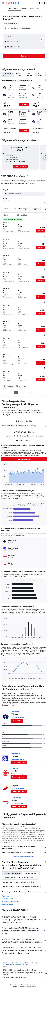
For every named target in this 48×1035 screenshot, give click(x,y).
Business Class (7, 899)
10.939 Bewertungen (18, 774)
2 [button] (19, 392)
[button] (3, 3)
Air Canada (14, 768)
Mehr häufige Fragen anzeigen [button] (24, 856)
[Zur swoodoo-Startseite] (13, 3)
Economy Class (7, 904)
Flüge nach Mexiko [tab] (9, 877)
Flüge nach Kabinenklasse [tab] (12, 873)
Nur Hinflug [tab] (40, 74)
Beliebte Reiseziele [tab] (27, 882)
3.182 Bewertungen (17, 788)
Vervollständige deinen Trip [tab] (28, 877)
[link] (20, 166)
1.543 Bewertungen (17, 717)
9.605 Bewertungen (17, 759)
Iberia (12, 783)
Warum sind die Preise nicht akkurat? (25, 977)
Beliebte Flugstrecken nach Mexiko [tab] (27, 886)
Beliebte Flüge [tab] (8, 886)
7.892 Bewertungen (17, 803)
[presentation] (12, 19)
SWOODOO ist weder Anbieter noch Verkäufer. (25, 970)
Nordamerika (19, 985)
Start (11, 985)
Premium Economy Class (10, 901)
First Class (6, 896)
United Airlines (16, 753)
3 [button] (23, 392)
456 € (6, 16)
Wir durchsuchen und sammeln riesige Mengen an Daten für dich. (25, 974)
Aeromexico (15, 711)
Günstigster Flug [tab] (7, 74)
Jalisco (33, 985)
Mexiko (27, 985)
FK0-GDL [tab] (19, 421)
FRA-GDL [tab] (29, 421)
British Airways (16, 797)
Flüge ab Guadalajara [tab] (31, 873)
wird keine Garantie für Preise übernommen (15, 964)
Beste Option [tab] (18, 74)
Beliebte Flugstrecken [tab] (10, 882)
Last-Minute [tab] (29, 74)
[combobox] (11, 23)
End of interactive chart (2, 636)
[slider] (45, 203)
